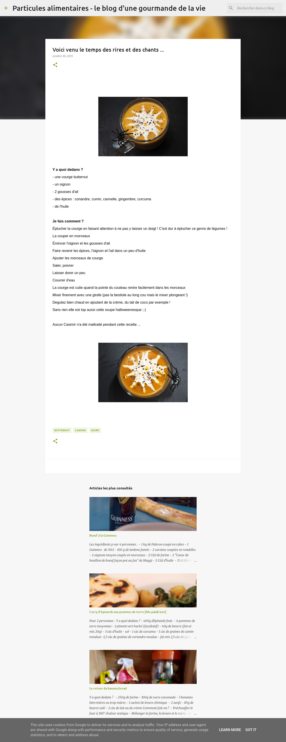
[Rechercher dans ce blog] (259, 8)
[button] (55, 65)
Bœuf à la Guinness (102, 535)
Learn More (230, 730)
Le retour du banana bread (108, 688)
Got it (250, 730)
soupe (95, 430)
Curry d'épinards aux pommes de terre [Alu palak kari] (127, 612)
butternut (62, 430)
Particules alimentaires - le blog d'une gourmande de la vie (109, 8)
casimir (80, 430)
